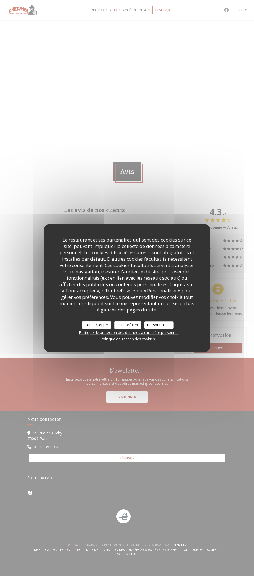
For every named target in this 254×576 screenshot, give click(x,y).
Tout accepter (96, 324)
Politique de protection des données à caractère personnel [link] (128, 332)
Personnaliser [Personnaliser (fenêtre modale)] (159, 324)
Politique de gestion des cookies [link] (128, 338)
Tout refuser (127, 324)
